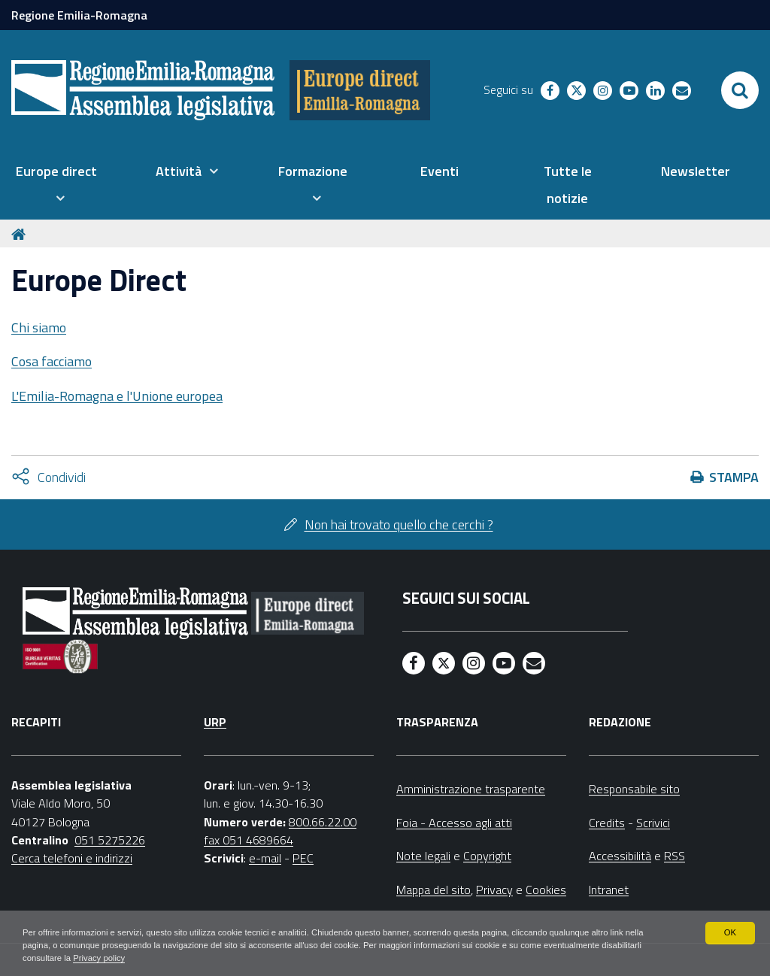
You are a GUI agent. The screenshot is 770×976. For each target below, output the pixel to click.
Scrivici (653, 823)
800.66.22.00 (322, 822)
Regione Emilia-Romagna (79, 15)
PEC (303, 858)
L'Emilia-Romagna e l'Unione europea (117, 396)
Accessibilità (620, 856)
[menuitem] (56, 185)
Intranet (609, 890)
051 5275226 (109, 840)
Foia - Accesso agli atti (454, 823)
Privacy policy (148, 958)
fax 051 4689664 (248, 840)
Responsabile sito (634, 789)
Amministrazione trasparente (470, 789)
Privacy (494, 890)
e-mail (265, 858)
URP (215, 722)
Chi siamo (38, 327)
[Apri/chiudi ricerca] (740, 90)
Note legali (423, 856)
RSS (674, 856)
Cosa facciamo (51, 361)
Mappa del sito (433, 890)
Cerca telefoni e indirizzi (71, 858)
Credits (607, 823)
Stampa (734, 477)
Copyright (487, 856)
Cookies (546, 890)
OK (729, 931)
